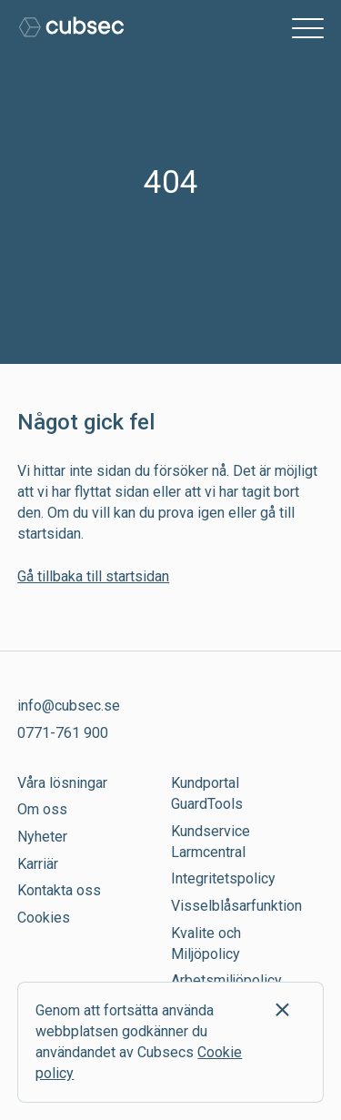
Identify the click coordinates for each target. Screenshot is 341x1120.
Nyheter (42, 836)
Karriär (37, 864)
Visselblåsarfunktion (236, 905)
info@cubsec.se (68, 705)
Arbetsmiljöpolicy (226, 980)
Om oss (42, 809)
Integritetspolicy (223, 878)
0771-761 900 (62, 733)
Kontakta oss (59, 890)
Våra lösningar (62, 783)
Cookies (43, 917)
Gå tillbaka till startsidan (93, 576)
